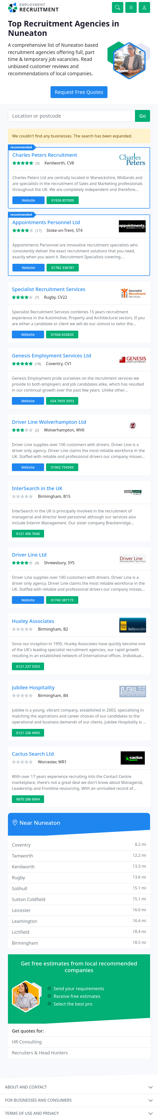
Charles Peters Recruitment (44, 155)
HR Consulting (27, 1042)
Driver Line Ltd (29, 554)
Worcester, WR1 (52, 762)
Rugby (79, 877)
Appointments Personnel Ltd (46, 222)
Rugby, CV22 (55, 297)
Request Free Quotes (79, 92)
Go (142, 115)
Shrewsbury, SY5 (59, 562)
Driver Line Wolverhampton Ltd (49, 422)
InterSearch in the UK (37, 488)
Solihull (79, 888)
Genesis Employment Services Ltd (51, 355)
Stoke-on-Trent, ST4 (64, 230)
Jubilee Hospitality (33, 687)
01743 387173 (62, 600)
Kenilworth (79, 866)
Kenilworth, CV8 (59, 163)
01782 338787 (62, 267)
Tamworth (79, 856)
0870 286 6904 (28, 799)
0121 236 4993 (28, 732)
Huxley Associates (33, 621)
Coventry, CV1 (59, 363)
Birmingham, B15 (54, 496)
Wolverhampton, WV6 (64, 430)
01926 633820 (62, 334)
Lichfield (79, 932)
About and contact (26, 1087)
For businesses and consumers (38, 1100)
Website (28, 200)
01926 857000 (62, 200)
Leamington (79, 921)
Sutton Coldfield (79, 899)
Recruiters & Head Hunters (40, 1053)
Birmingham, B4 (53, 695)
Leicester (79, 910)
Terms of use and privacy (32, 1113)
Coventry (79, 845)
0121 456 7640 (28, 533)
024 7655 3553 (62, 401)
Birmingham (79, 943)
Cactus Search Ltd (33, 753)
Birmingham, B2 (53, 629)
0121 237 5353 (28, 666)
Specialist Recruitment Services (48, 289)
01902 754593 (62, 467)
